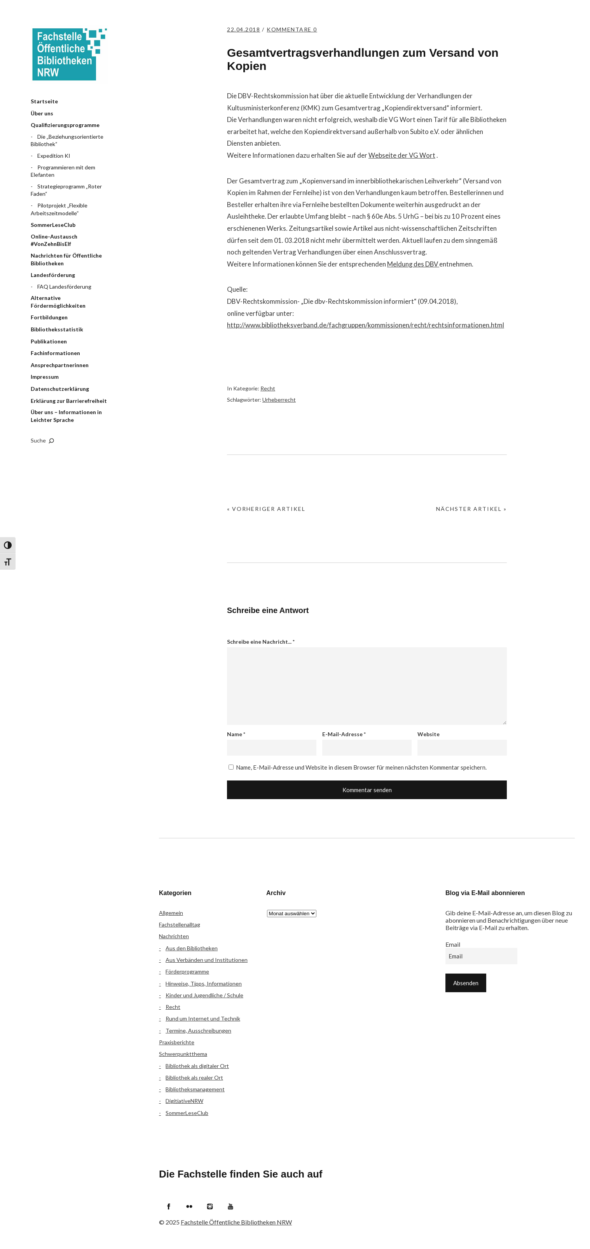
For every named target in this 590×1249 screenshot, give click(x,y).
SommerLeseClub (53, 224)
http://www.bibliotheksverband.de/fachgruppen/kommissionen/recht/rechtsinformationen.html (365, 325)
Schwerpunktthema (183, 1053)
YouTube (230, 1206)
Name (236, 734)
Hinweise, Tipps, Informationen (204, 983)
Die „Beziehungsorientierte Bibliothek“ (67, 140)
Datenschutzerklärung (60, 388)
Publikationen (49, 341)
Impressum (45, 376)
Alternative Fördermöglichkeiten (58, 301)
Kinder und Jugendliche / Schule (204, 995)
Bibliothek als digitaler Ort (197, 1066)
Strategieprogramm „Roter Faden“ (66, 190)
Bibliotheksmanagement (195, 1089)
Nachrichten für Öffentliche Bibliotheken (66, 259)
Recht (267, 388)
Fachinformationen (55, 353)
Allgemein (171, 912)
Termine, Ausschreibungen (198, 1030)
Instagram (210, 1206)
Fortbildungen (49, 317)
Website (428, 734)
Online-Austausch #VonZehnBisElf (54, 240)
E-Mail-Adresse (344, 734)
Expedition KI (53, 155)
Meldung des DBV (413, 264)
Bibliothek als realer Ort (194, 1077)
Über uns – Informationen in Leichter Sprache (66, 416)
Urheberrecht (279, 399)
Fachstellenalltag (179, 924)
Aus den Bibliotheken (192, 948)
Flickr (189, 1206)
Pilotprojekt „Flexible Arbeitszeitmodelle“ (59, 209)
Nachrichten (174, 936)
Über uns (42, 113)
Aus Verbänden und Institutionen (207, 959)
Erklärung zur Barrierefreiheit (69, 400)
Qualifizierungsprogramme (65, 125)
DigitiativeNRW (184, 1100)
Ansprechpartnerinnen (60, 365)
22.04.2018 (244, 29)
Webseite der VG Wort (402, 155)
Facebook (168, 1206)
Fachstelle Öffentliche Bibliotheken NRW (69, 54)
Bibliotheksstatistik (57, 329)
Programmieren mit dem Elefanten (63, 171)
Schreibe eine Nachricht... (261, 641)
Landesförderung (53, 275)
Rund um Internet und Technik (203, 1018)
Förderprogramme (187, 971)
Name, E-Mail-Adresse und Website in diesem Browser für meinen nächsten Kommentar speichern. (361, 767)
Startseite (44, 101)
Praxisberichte (176, 1042)
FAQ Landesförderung (64, 286)
